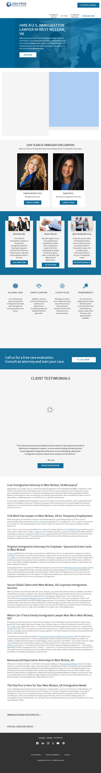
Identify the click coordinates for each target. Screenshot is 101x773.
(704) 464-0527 (88, 16)
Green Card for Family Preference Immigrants (56, 636)
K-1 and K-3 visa (14, 626)
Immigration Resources (75, 16)
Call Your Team (19, 262)
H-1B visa (41, 522)
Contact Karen (32, 203)
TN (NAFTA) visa (73, 529)
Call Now (84, 360)
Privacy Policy (36, 755)
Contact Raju (68, 203)
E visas (63, 532)
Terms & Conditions (52, 755)
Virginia (49, 738)
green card (13, 553)
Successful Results (82, 262)
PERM (13, 558)
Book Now (28, 55)
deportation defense (69, 664)
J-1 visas (27, 534)
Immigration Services (53, 16)
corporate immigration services (32, 598)
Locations (42, 738)
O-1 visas (47, 534)
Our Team (64, 16)
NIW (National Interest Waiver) (76, 568)
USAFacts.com (12, 645)
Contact (67, 755)
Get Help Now (50, 265)
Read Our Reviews (50, 465)
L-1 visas (36, 532)
